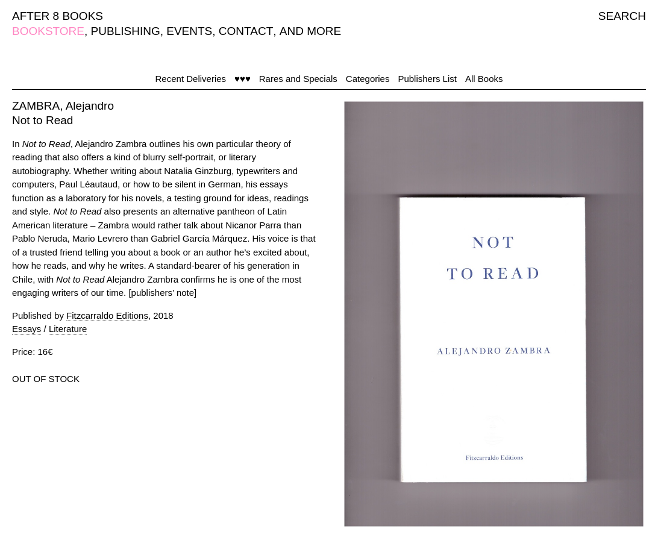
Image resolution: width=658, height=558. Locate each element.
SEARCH (622, 16)
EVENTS (189, 31)
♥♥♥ (242, 79)
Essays (26, 329)
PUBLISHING (125, 31)
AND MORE (310, 31)
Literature (68, 329)
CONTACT (246, 31)
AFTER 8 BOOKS (57, 16)
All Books (484, 79)
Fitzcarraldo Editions (107, 315)
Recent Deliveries (191, 79)
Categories (368, 79)
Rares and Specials (298, 79)
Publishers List (427, 79)
